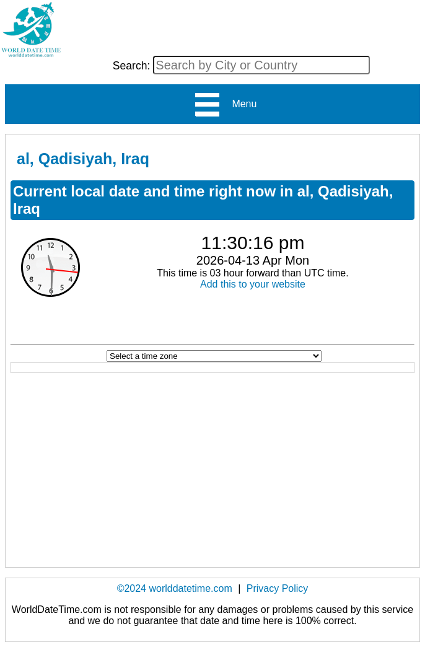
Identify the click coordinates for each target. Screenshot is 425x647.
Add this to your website (252, 284)
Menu (225, 104)
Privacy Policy (278, 588)
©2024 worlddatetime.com (174, 588)
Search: (133, 65)
